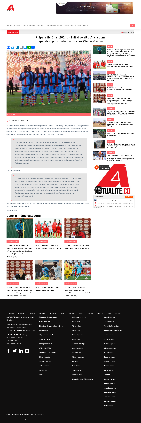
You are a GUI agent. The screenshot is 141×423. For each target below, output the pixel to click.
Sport (47, 25)
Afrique (85, 25)
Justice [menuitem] (100, 313)
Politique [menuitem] (32, 313)
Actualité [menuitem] (21, 313)
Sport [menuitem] (62, 313)
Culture (59, 25)
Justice (73, 25)
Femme (66, 25)
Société (53, 25)
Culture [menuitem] (81, 313)
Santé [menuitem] (109, 313)
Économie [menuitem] (52, 313)
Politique (25, 25)
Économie (40, 25)
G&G (30, 419)
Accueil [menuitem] (11, 313)
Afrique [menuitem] (117, 313)
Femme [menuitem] (90, 313)
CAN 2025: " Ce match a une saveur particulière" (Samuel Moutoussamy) (119, 89)
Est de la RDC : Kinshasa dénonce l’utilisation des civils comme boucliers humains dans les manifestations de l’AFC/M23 (120, 77)
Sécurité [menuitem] (42, 313)
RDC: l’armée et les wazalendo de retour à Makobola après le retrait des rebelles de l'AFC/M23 (121, 145)
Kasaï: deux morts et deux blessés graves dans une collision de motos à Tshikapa (120, 124)
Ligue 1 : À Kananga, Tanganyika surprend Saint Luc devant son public (120, 65)
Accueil (9, 25)
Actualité (17, 25)
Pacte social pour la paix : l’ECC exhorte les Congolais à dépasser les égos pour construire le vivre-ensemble (121, 113)
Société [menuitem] (71, 313)
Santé (79, 25)
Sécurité (32, 25)
